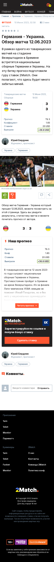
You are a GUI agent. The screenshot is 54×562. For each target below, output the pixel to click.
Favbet (6, 464)
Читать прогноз (25, 305)
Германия (23, 150)
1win (5, 421)
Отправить (43, 388)
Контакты (33, 459)
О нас (31, 453)
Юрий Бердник (20, 140)
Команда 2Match (37, 464)
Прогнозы (16, 16)
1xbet (5, 427)
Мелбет (7, 432)
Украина (8, 150)
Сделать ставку (27, 340)
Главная (6, 11)
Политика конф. (36, 470)
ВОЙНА (17, 11)
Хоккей (41, 11)
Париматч (8, 438)
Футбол (29, 11)
